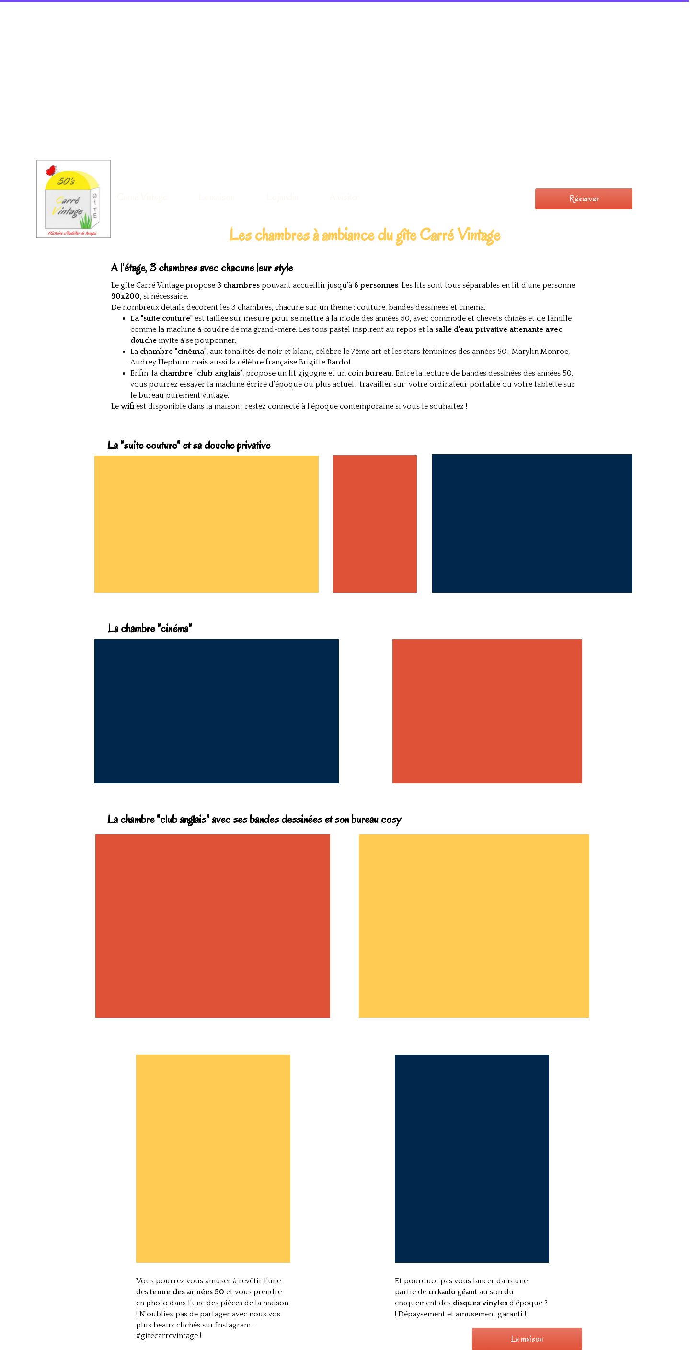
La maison (216, 196)
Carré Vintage (142, 196)
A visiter (344, 196)
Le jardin (282, 196)
